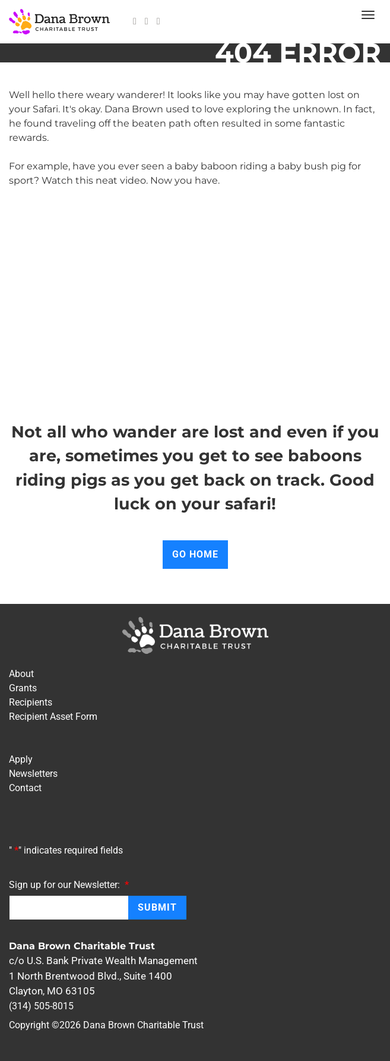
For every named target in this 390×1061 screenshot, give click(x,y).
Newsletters (33, 773)
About (21, 673)
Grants (23, 688)
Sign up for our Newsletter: (69, 884)
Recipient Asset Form (53, 716)
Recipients (30, 702)
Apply (21, 759)
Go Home (195, 554)
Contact (25, 788)
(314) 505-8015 (41, 1006)
